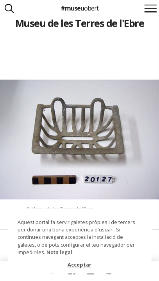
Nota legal (59, 252)
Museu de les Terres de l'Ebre (79, 23)
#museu (79, 8)
